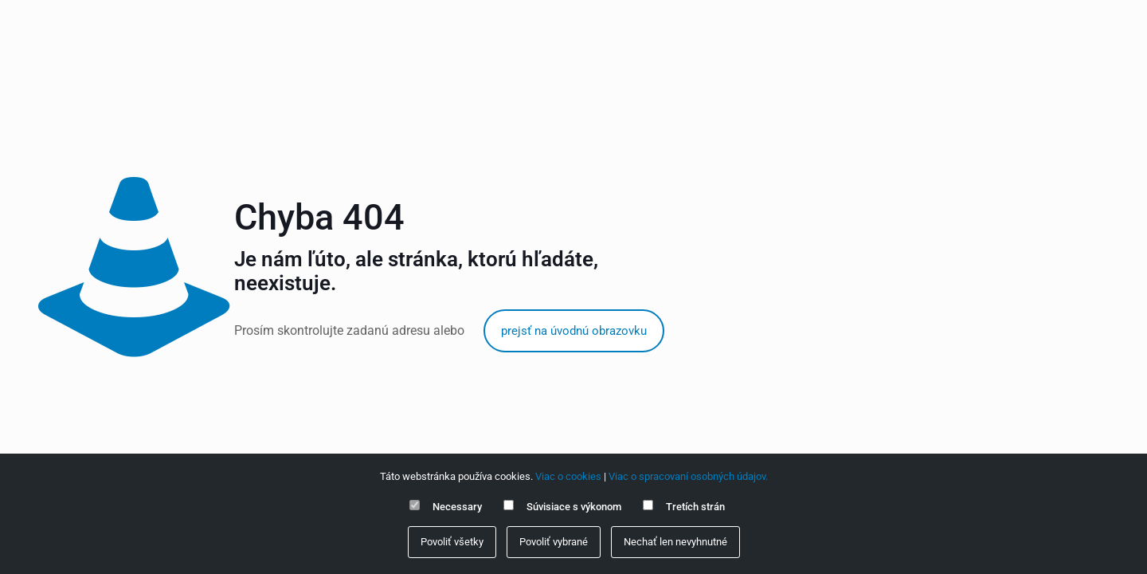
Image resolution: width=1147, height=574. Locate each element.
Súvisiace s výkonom (574, 507)
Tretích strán (695, 507)
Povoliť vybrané (553, 542)
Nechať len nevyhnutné (675, 542)
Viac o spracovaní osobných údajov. (688, 476)
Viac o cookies (568, 476)
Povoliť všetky (452, 542)
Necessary (457, 507)
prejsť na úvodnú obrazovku (574, 331)
